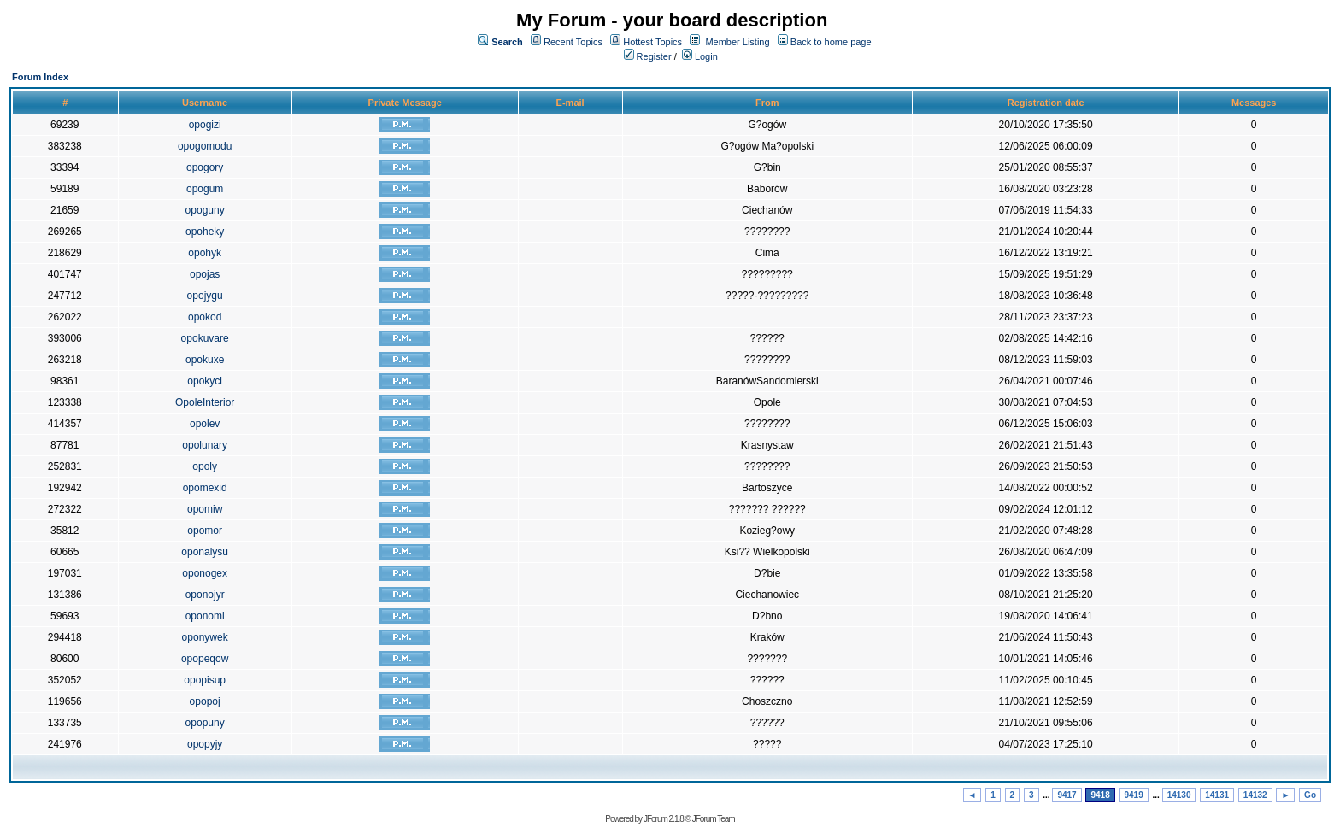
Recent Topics (573, 42)
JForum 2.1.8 (664, 819)
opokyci (204, 381)
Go (1310, 795)
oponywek (205, 637)
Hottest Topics (652, 42)
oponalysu (204, 552)
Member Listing (737, 42)
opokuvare (205, 338)
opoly (204, 466)
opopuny (205, 723)
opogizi (205, 125)
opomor (204, 531)
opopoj (205, 701)
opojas (205, 274)
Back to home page (831, 42)
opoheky (204, 232)
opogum (204, 189)
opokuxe (204, 360)
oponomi (205, 616)
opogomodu (205, 146)
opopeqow (204, 659)
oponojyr (205, 595)
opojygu (205, 296)
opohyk (204, 253)
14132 (1255, 795)
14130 (1179, 795)
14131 (1217, 795)
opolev (205, 424)
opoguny (205, 210)
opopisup (205, 680)
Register (648, 56)
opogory (204, 167)
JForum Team (713, 819)
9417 (1066, 795)
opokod (204, 317)
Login (700, 56)
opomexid (205, 488)
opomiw (204, 509)
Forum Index (40, 77)
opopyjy (204, 744)
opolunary (204, 445)
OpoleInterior (204, 402)
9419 (1133, 795)
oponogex (204, 573)
